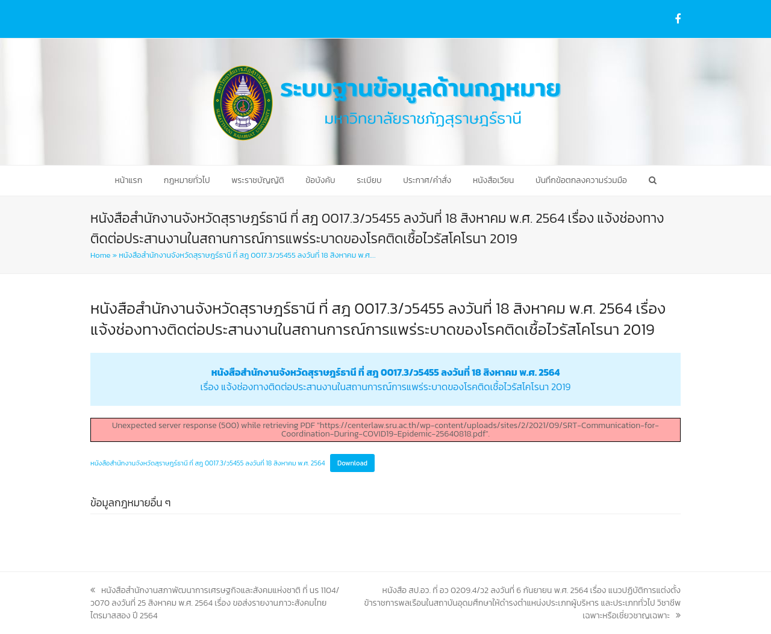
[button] (652, 181)
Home (100, 255)
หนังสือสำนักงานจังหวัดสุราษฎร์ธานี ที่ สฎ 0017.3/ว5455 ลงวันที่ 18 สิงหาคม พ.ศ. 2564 (207, 463)
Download (352, 463)
